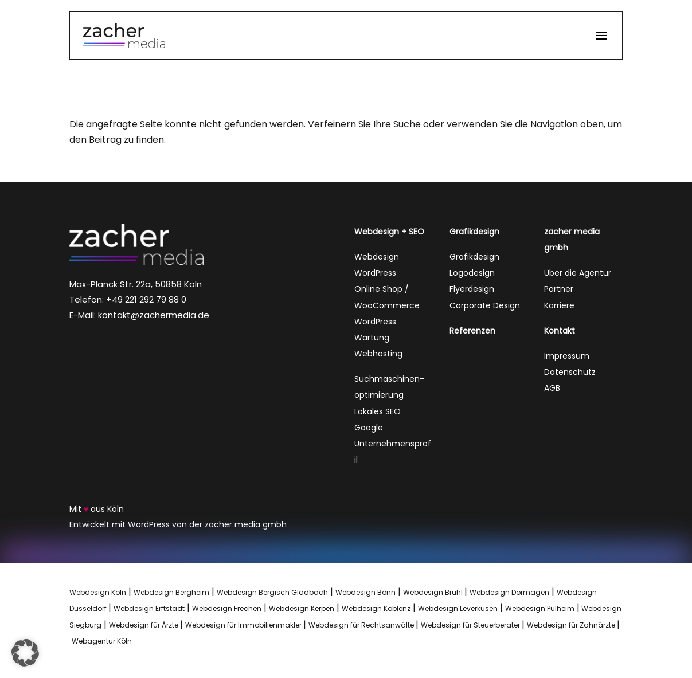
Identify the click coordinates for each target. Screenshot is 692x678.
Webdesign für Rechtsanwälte (362, 625)
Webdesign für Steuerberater (471, 625)
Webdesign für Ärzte (144, 625)
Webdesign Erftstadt (149, 608)
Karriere (559, 305)
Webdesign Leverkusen (458, 608)
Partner (558, 289)
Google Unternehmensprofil (392, 443)
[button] (601, 42)
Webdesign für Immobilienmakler (244, 625)
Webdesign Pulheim (539, 608)
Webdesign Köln (97, 592)
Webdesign (376, 256)
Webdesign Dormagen (509, 592)
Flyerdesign (471, 289)
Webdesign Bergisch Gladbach (272, 592)
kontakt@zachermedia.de (153, 315)
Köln (115, 509)
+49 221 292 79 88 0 (146, 299)
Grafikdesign (474, 256)
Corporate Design (484, 305)
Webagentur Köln (102, 641)
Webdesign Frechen (226, 608)
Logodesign (472, 273)
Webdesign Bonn (365, 592)
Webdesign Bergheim (171, 592)
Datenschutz (570, 372)
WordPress (375, 273)
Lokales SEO (377, 411)
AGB (552, 388)
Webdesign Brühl (433, 592)
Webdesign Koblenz (376, 608)
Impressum (566, 356)
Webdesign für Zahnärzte (572, 625)
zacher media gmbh (246, 524)
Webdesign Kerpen (301, 608)
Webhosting (378, 353)
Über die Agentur (577, 273)
